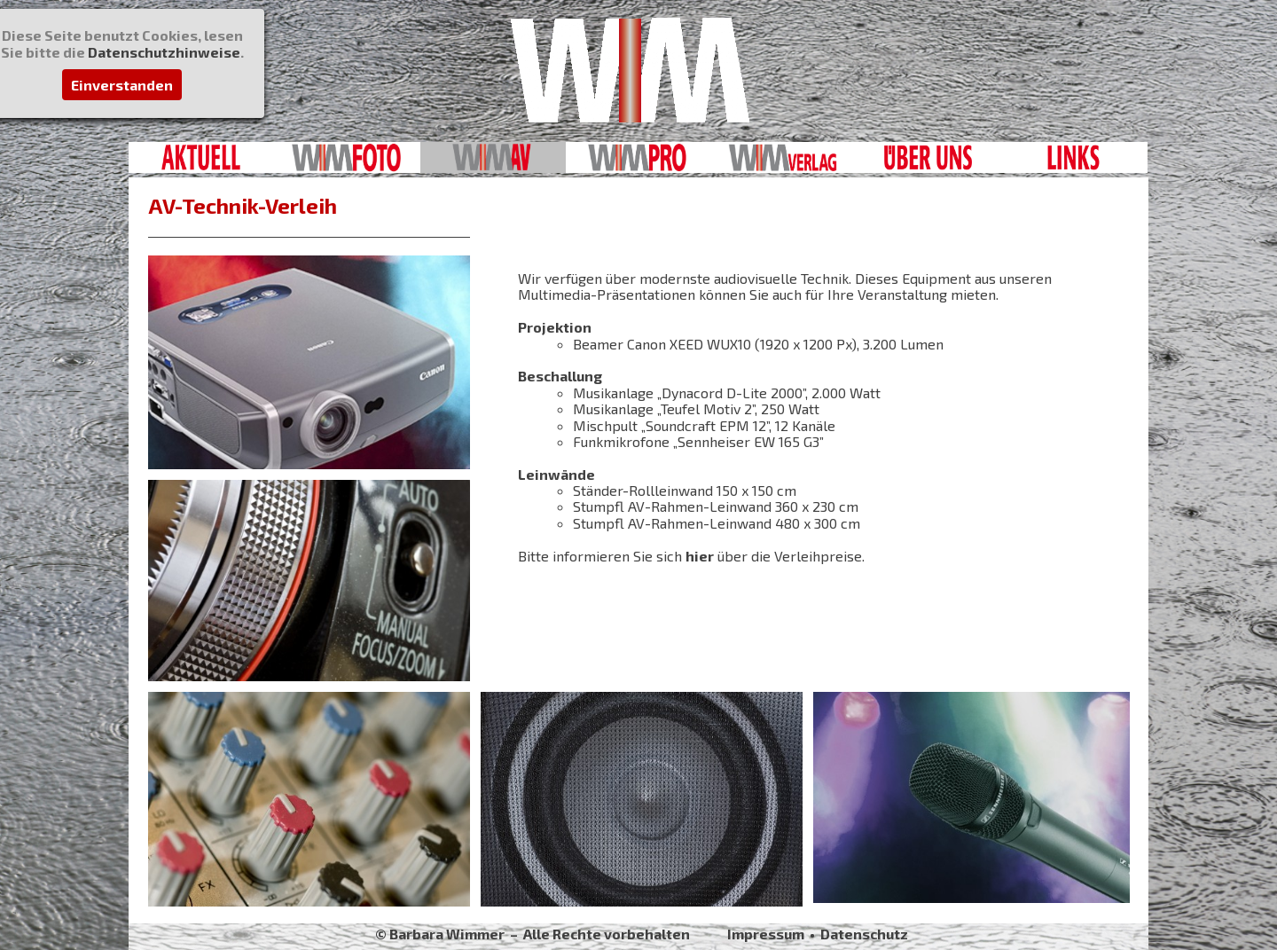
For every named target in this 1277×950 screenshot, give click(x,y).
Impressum (765, 933)
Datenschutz (864, 933)
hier (700, 555)
